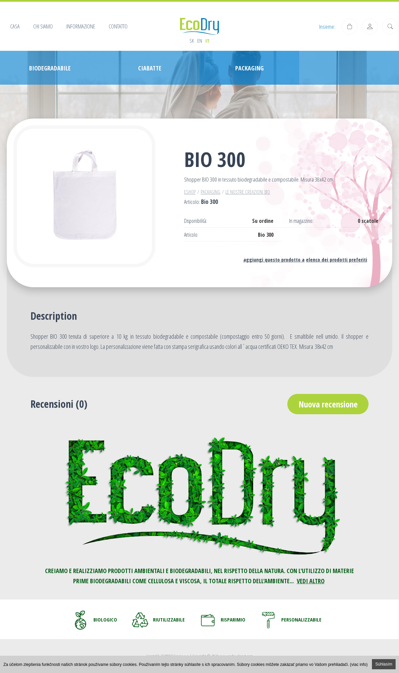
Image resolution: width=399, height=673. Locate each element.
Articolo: (191, 234)
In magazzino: (301, 221)
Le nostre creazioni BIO (247, 191)
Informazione (80, 26)
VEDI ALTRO (311, 581)
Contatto (118, 26)
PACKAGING (210, 191)
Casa (15, 26)
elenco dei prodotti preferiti (336, 259)
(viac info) (359, 664)
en (199, 40)
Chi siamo (43, 26)
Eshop (190, 191)
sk (192, 40)
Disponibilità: (195, 221)
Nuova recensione (328, 404)
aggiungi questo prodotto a (274, 259)
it (207, 40)
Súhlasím (383, 664)
